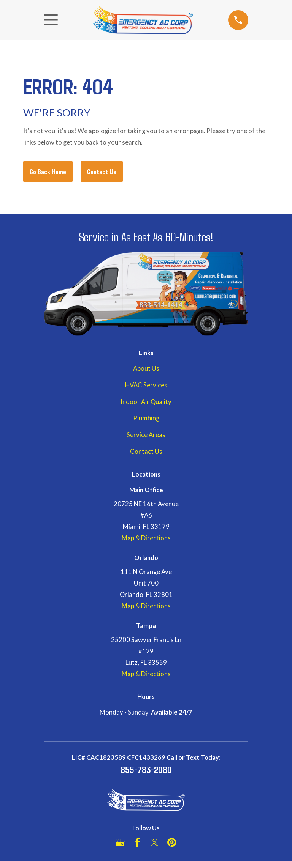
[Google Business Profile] (120, 842)
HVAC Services (146, 385)
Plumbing (146, 418)
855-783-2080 (146, 769)
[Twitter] (154, 842)
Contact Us (101, 171)
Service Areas (146, 435)
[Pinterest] (171, 842)
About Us (146, 368)
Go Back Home (48, 171)
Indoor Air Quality (146, 402)
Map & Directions (146, 538)
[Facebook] (137, 842)
